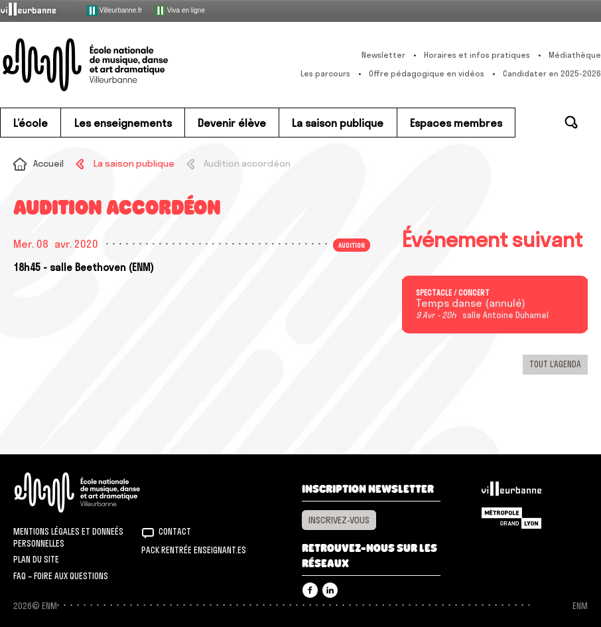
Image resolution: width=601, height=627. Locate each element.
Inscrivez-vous (338, 520)
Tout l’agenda (555, 364)
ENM (94, 492)
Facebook (310, 590)
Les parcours (325, 73)
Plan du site (36, 559)
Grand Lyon (511, 518)
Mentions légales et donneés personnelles (68, 537)
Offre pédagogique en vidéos (426, 73)
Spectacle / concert (453, 293)
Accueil (48, 163)
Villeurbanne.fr (114, 10)
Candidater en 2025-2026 (552, 73)
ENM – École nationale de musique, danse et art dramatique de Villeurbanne (109, 64)
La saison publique (134, 163)
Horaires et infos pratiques (477, 55)
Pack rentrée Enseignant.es (193, 550)
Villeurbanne (511, 492)
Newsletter (383, 55)
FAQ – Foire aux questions (60, 576)
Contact (175, 531)
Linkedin (330, 590)
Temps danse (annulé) (470, 303)
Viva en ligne (180, 10)
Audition (351, 245)
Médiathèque (575, 55)
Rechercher (571, 122)
